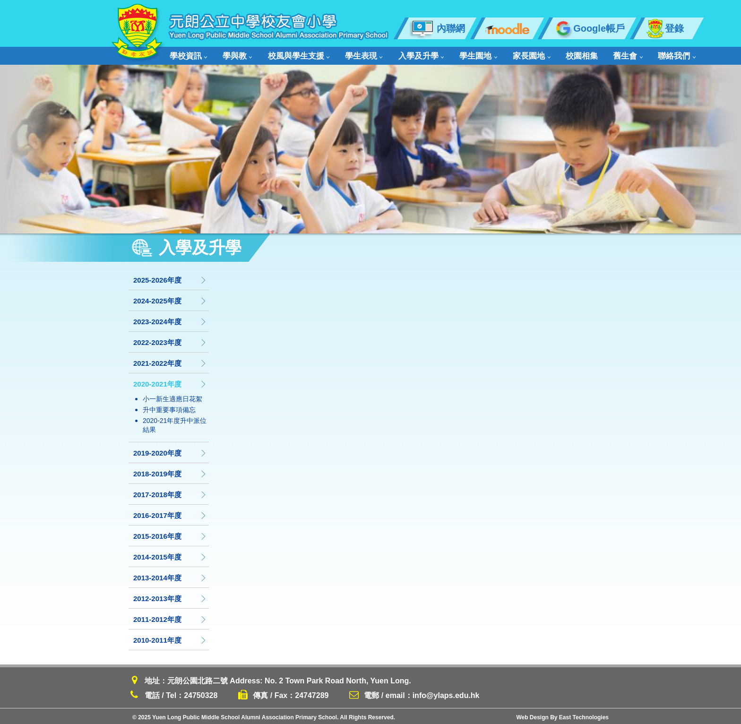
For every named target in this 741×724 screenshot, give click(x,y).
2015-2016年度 (170, 534)
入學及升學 (403, 54)
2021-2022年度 (170, 361)
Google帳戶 (589, 28)
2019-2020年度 (170, 451)
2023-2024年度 (170, 319)
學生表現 (350, 54)
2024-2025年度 (170, 298)
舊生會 (591, 54)
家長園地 (504, 54)
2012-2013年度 (170, 596)
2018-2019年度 (170, 471)
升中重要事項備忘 (169, 407)
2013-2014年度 (170, 575)
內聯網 (437, 28)
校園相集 (550, 54)
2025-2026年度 (170, 278)
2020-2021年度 (170, 382)
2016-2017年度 (170, 513)
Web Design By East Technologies (562, 715)
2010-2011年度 (170, 638)
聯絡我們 (636, 54)
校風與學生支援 (289, 54)
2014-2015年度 (170, 555)
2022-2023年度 (170, 340)
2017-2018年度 (170, 492)
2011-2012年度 (170, 617)
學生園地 (455, 54)
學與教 (233, 54)
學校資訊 (188, 54)
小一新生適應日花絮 (172, 396)
